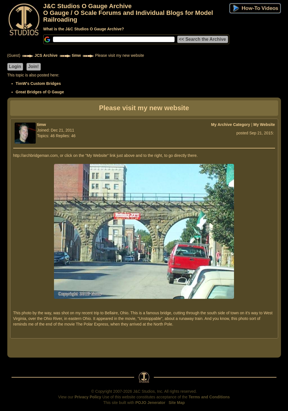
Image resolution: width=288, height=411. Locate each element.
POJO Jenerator (150, 402)
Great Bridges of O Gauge (40, 92)
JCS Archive (46, 55)
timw (76, 55)
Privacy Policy (88, 397)
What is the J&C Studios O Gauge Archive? (83, 29)
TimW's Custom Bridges (38, 83)
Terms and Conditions (209, 397)
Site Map (177, 402)
